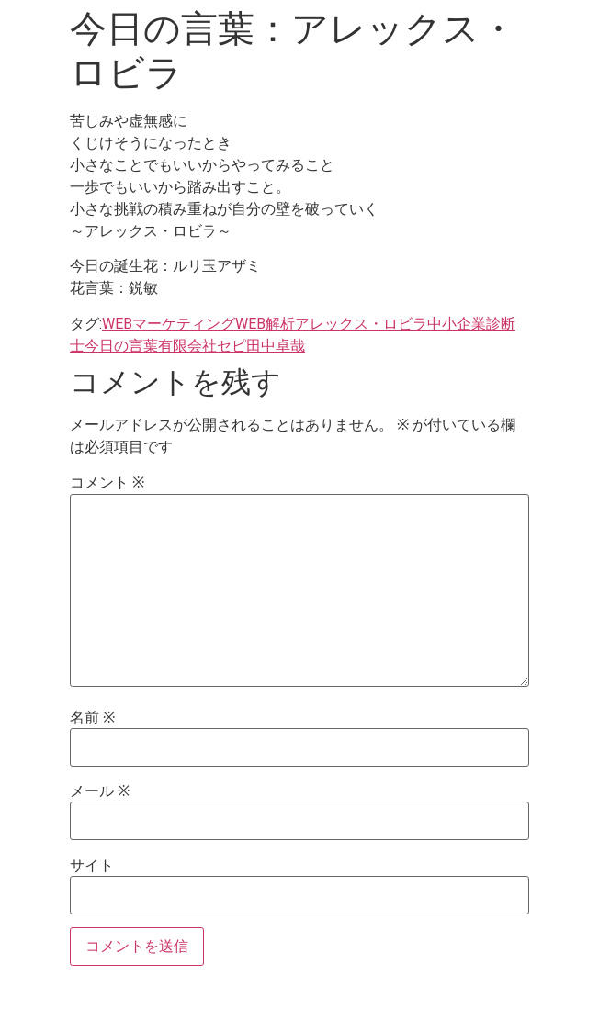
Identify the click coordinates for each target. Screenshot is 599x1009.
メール (100, 791)
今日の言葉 (121, 345)
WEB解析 (265, 323)
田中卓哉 (275, 345)
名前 (92, 718)
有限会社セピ (202, 345)
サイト (92, 865)
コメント (107, 483)
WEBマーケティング (168, 323)
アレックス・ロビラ (361, 323)
